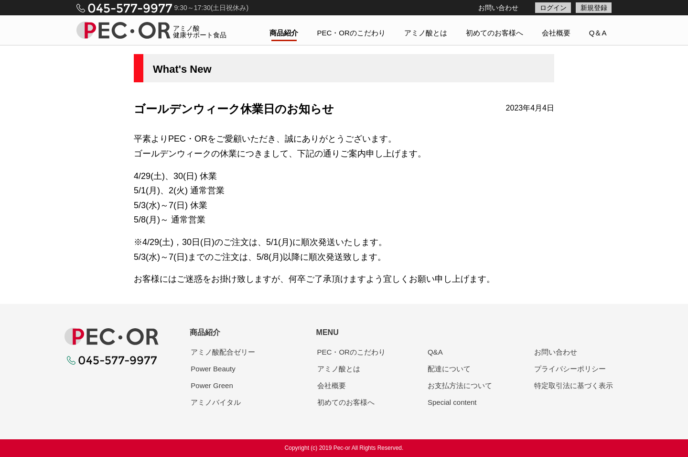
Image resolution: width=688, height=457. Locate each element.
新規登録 (593, 7)
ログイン (553, 7)
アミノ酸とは (425, 33)
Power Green (212, 385)
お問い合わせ (498, 7)
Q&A (435, 352)
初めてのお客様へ (494, 33)
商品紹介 (283, 33)
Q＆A (598, 33)
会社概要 (556, 33)
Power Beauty (213, 369)
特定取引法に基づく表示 (573, 385)
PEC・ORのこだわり (351, 33)
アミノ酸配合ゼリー (223, 352)
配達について (449, 369)
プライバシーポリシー (570, 369)
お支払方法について (460, 385)
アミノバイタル (216, 402)
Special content (452, 402)
